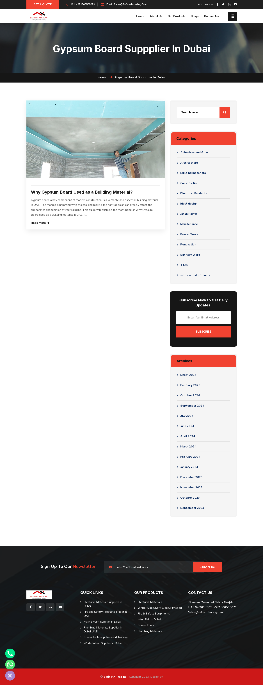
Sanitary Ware (190, 255)
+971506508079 (85, 4)
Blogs (195, 16)
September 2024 (192, 406)
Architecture (189, 163)
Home (140, 16)
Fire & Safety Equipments (154, 614)
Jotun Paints (188, 214)
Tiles (184, 265)
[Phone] (10, 653)
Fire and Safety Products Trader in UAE (105, 614)
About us (156, 16)
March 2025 (188, 375)
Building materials (193, 173)
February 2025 (190, 385)
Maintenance (189, 224)
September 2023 (192, 508)
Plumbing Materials (150, 631)
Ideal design (188, 204)
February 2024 (190, 457)
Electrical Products (193, 193)
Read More (38, 223)
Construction (189, 183)
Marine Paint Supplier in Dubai (102, 622)
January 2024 (189, 467)
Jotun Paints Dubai (149, 619)
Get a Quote (43, 4)
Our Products (177, 16)
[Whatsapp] (10, 664)
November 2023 (191, 487)
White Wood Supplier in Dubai (103, 643)
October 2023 (190, 498)
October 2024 (190, 395)
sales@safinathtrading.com (130, 4)
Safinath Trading (115, 677)
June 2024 (187, 426)
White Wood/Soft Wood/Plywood (160, 608)
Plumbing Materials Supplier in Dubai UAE (103, 630)
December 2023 (191, 477)
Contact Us (211, 16)
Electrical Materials (150, 602)
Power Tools (189, 234)
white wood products (195, 275)
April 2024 (187, 436)
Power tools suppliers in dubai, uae (106, 637)
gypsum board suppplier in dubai (140, 77)
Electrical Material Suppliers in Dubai (103, 604)
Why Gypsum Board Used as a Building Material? (82, 192)
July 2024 (186, 416)
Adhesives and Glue (194, 152)
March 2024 (188, 447)
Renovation (188, 245)
